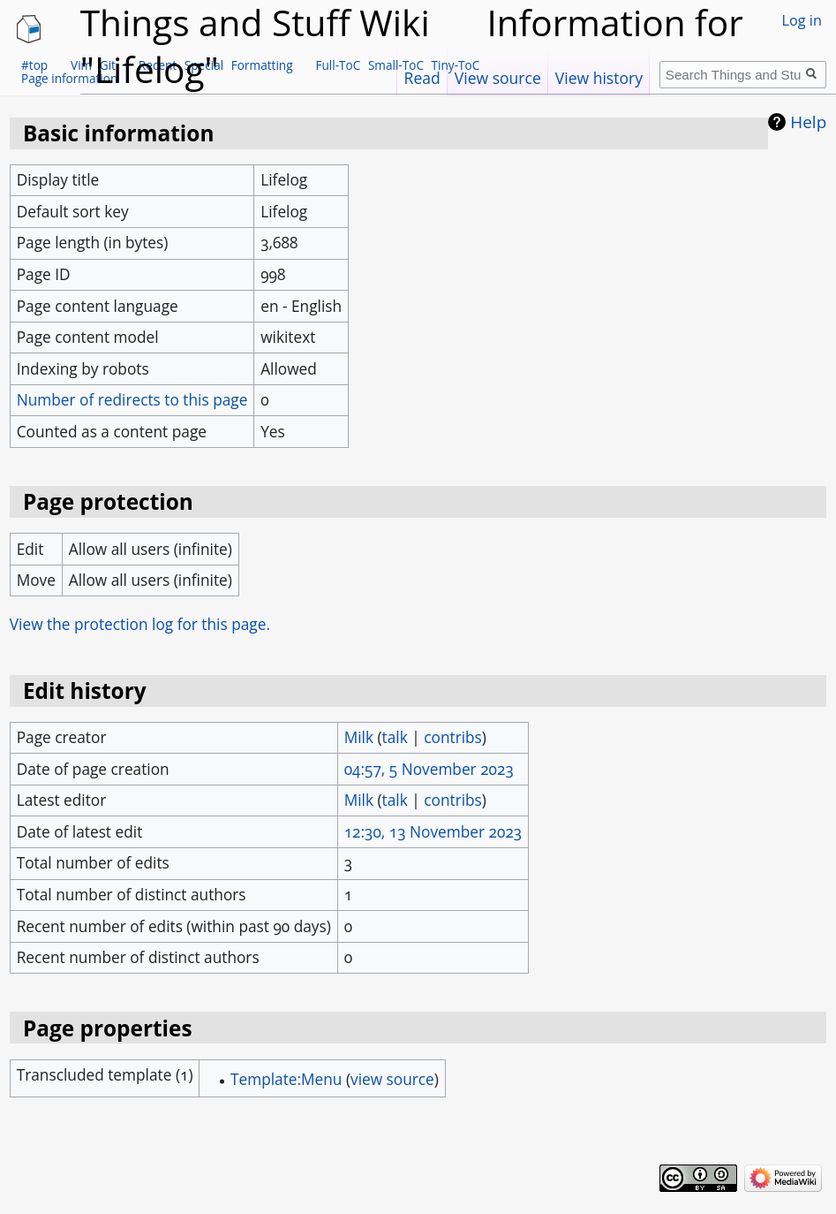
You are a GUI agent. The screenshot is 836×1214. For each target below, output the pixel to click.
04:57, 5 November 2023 (429, 769)
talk (395, 737)
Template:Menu (286, 1079)
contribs (453, 737)
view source (392, 1079)
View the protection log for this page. (140, 624)
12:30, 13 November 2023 (433, 832)
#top (34, 65)
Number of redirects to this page (132, 400)
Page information (69, 78)
